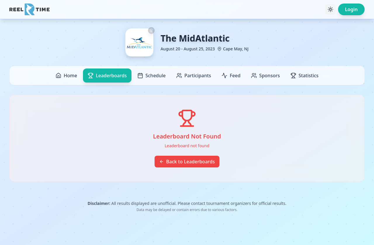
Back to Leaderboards (187, 161)
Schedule (151, 75)
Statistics (304, 75)
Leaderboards (107, 75)
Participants (193, 75)
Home (66, 75)
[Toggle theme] (330, 9)
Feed (230, 75)
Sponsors (265, 75)
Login (351, 9)
